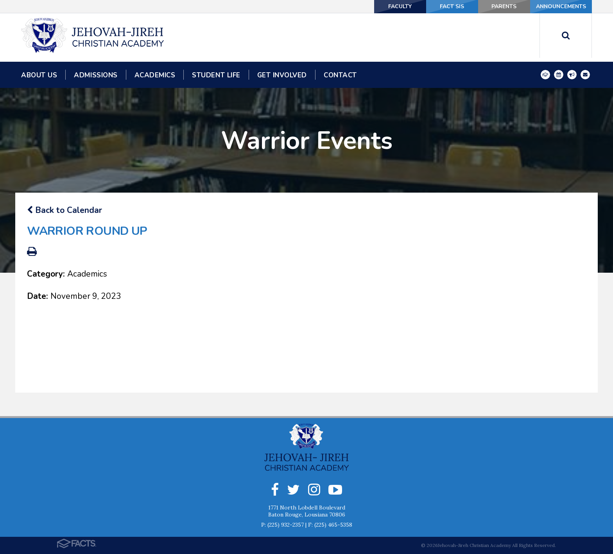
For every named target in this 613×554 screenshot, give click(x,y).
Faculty (400, 6)
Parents (503, 6)
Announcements (561, 6)
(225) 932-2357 (285, 524)
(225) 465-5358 (333, 524)
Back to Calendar (64, 210)
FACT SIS (452, 6)
